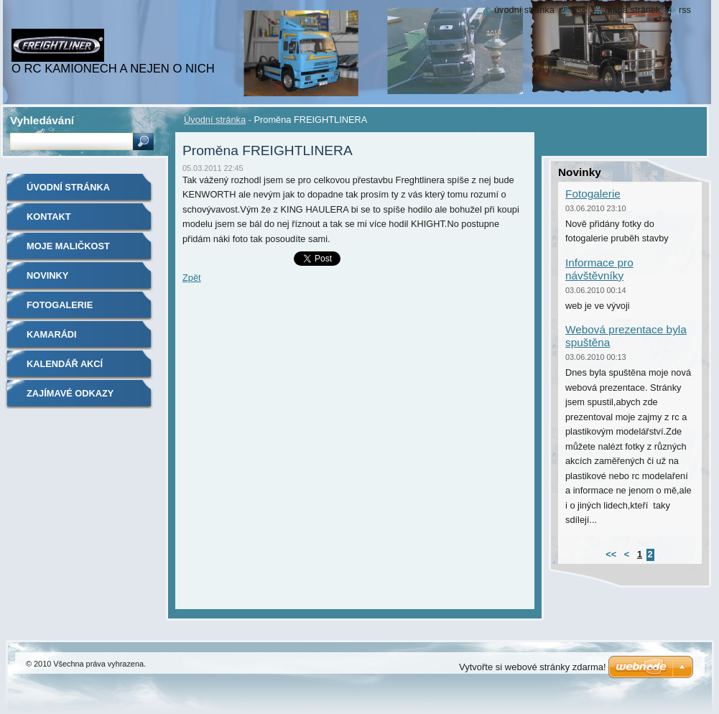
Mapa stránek (633, 9)
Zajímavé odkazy (70, 393)
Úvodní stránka (215, 119)
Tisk (579, 9)
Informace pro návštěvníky (599, 269)
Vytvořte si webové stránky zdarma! (532, 667)
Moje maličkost (68, 246)
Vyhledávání (42, 120)
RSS (685, 9)
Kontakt (49, 216)
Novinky (47, 275)
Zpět (191, 277)
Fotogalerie (60, 305)
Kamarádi (52, 334)
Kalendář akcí (65, 363)
